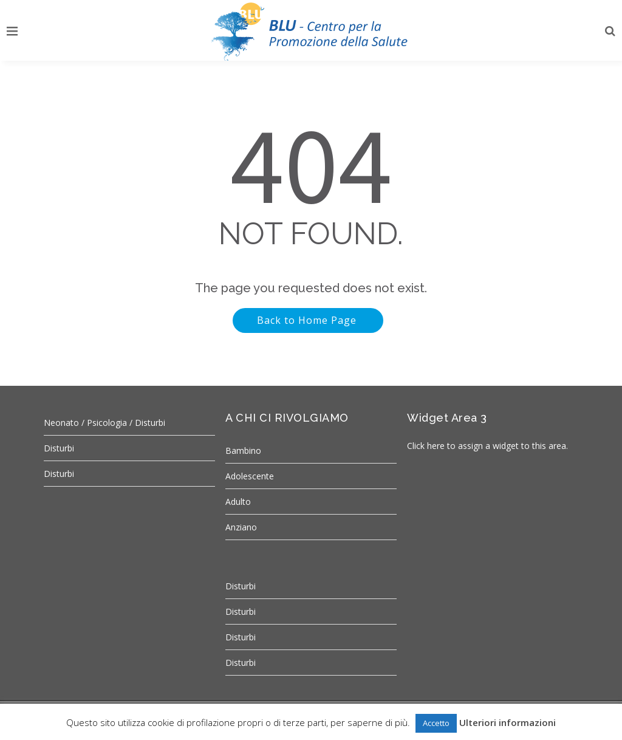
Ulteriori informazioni (507, 722)
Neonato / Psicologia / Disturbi (104, 422)
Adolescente (249, 476)
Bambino (243, 450)
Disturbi (59, 448)
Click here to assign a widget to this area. (487, 445)
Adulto (238, 501)
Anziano (241, 527)
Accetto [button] (436, 723)
